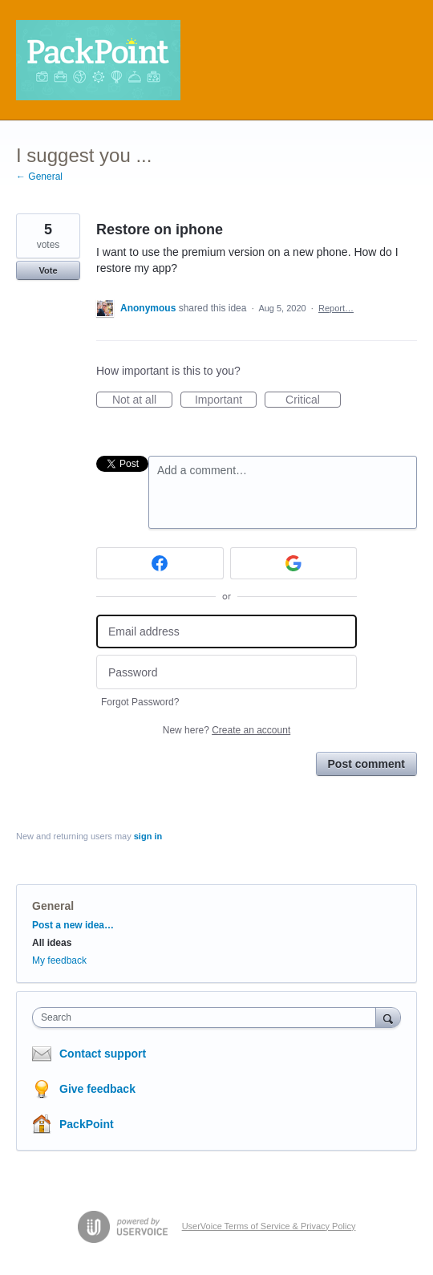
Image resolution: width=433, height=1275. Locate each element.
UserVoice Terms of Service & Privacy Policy (269, 1226)
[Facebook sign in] (160, 563)
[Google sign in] (294, 563)
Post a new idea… (73, 925)
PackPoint (86, 1124)
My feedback (59, 960)
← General (39, 176)
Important (226, 400)
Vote (47, 270)
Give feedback (97, 1088)
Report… (336, 308)
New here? (226, 730)
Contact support (102, 1053)
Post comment (366, 763)
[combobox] (207, 1017)
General (53, 905)
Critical (313, 400)
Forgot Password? (140, 702)
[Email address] (226, 632)
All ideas (51, 942)
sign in (148, 836)
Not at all (142, 400)
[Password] (226, 672)
